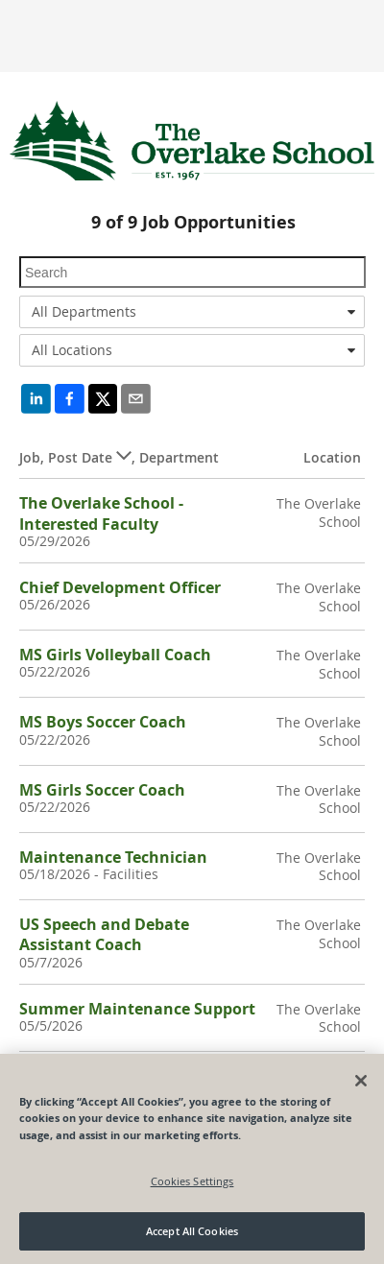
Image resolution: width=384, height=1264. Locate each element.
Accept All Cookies (192, 1231)
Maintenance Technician (113, 857)
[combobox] (192, 312)
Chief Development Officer (120, 587)
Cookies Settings (192, 1181)
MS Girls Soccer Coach (102, 789)
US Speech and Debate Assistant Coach (104, 934)
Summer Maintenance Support (137, 1008)
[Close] (361, 1081)
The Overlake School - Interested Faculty (101, 513)
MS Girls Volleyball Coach (115, 654)
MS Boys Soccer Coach (102, 721)
